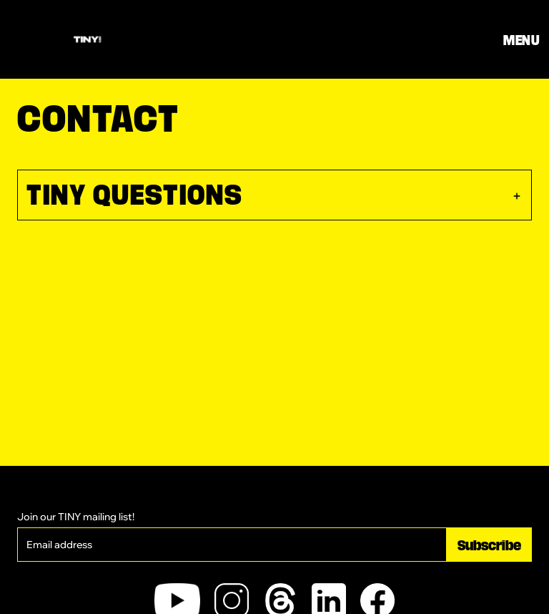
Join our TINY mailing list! (75, 517)
